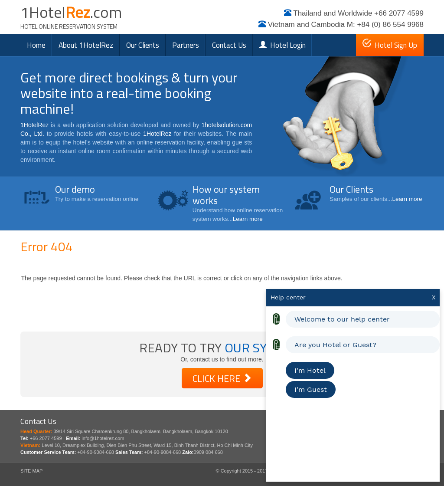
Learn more (248, 219)
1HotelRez (34, 125)
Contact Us (229, 45)
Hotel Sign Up (389, 45)
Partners (185, 45)
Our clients (142, 45)
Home (36, 45)
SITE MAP (31, 470)
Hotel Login (282, 45)
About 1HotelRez (86, 45)
